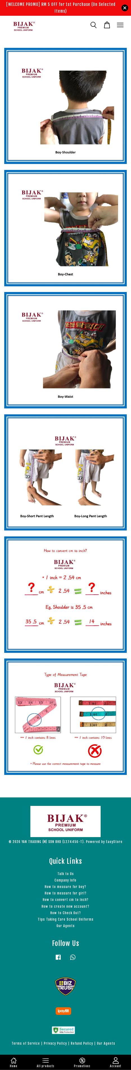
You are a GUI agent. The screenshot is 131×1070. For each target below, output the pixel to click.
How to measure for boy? (65, 887)
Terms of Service (26, 1043)
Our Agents (66, 926)
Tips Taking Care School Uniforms (66, 919)
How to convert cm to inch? (66, 900)
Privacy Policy (55, 1043)
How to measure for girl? (66, 893)
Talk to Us (65, 874)
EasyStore (114, 842)
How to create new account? (65, 906)
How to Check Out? (65, 913)
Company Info (65, 880)
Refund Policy (82, 1043)
